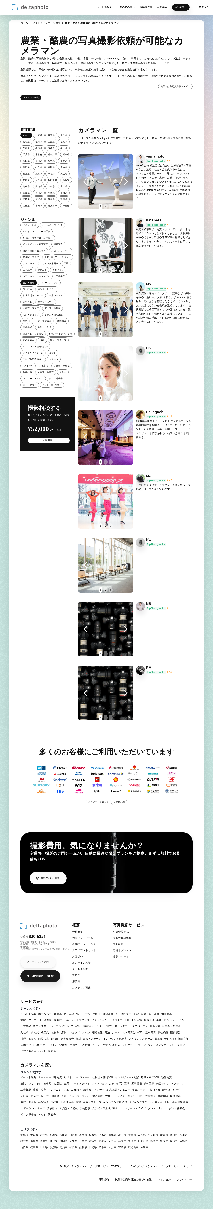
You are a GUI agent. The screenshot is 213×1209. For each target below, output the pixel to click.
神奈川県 (52, 154)
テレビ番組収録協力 (33, 359)
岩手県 (63, 135)
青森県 (51, 135)
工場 (66, 263)
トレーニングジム (49, 282)
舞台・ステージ (58, 340)
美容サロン (58, 270)
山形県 (51, 141)
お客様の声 (119, 802)
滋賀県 (38, 173)
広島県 (51, 186)
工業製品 (60, 276)
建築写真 (58, 244)
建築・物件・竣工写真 (34, 250)
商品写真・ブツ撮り (33, 334)
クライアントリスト (98, 802)
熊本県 (63, 199)
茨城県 (26, 148)
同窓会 (58, 385)
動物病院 (61, 321)
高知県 (63, 193)
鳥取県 (66, 180)
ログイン (204, 7)
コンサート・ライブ (33, 378)
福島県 (63, 141)
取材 (42, 340)
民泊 (25, 321)
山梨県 (63, 161)
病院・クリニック (60, 250)
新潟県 (66, 154)
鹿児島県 (52, 205)
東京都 (38, 154)
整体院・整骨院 (31, 257)
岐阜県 (38, 167)
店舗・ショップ (31, 314)
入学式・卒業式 (46, 372)
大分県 (26, 205)
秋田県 (38, 141)
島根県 (26, 186)
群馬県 (51, 148)
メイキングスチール (33, 353)
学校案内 (43, 365)
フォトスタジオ (63, 257)
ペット (45, 385)
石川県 (38, 161)
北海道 (38, 135)
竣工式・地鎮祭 (53, 308)
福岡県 (26, 199)
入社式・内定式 (31, 308)
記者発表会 (28, 340)
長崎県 (51, 199)
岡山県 (38, 186)
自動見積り (181, 7)
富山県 (26, 161)
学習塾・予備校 (62, 365)
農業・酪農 (28, 282)
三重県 (26, 173)
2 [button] (105, 206)
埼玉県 (63, 148)
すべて (26, 135)
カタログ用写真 (50, 263)
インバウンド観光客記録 (35, 346)
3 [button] (110, 206)
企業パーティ (56, 295)
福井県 (51, 161)
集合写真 (27, 302)
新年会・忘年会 (46, 302)
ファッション (30, 263)
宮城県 (26, 141)
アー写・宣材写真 (42, 321)
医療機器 (27, 327)
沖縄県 (66, 205)
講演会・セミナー (47, 289)
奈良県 (38, 180)
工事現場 (27, 270)
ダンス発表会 (56, 378)
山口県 (63, 186)
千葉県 (26, 154)
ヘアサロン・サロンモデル (36, 276)
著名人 (62, 372)
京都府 (51, 173)
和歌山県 (52, 180)
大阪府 (63, 173)
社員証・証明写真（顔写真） (38, 238)
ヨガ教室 (27, 289)
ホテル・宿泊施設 (54, 314)
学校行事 (27, 372)
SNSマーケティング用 (60, 334)
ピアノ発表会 (30, 385)
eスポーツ (28, 365)
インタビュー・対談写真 (35, 244)
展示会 (52, 353)
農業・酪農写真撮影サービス (175, 86)
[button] (106, 7)
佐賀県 (38, 199)
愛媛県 (51, 193)
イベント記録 (30, 225)
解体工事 (42, 270)
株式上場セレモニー (33, 295)
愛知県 (63, 167)
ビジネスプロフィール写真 (36, 231)
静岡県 (51, 167)
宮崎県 (38, 205)
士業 (47, 257)
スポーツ (53, 359)
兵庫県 (26, 180)
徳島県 (26, 193)
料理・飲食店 (44, 327)
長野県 (26, 167)
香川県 (38, 193)
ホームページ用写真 (52, 225)
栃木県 (38, 148)
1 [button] (100, 206)
